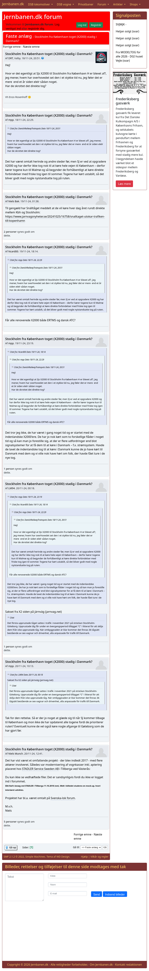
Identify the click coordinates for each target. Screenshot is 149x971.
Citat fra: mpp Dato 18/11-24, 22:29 (26, 259)
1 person (9, 468)
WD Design (62, 856)
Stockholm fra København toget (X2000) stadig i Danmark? (48, 54)
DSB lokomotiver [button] (39, 4)
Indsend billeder (115, 894)
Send (96, 894)
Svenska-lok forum (63, 798)
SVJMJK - (121, 24)
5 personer (10, 821)
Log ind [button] (82, 25)
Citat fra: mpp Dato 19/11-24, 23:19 (26, 496)
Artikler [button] (118, 4)
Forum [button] (102, 4)
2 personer (10, 231)
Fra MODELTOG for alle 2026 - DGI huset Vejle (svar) (129, 56)
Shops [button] (134, 4)
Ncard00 (13, 251)
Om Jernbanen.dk (101, 964)
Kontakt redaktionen (128, 964)
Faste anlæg (19, 36)
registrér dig (36, 28)
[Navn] (67, 884)
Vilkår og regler (99, 856)
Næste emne (31, 47)
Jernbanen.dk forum (33, 17)
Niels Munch (15, 753)
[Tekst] (24, 887)
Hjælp (84, 856)
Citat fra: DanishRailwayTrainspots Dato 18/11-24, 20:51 (35, 128)
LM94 (11, 488)
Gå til (76, 847)
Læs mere (124, 184)
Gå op (12, 847)
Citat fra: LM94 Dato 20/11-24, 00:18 (26, 674)
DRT (10, 58)
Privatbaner (85, 4)
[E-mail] (67, 893)
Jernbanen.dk (13, 4)
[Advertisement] (74, 933)
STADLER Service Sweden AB (40, 769)
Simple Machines (35, 856)
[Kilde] (67, 876)
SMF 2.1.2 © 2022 (14, 856)
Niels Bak (13, 201)
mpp (11, 119)
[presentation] (117, 880)
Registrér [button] (96, 25)
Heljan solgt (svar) (127, 31)
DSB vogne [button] (64, 4)
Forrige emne (12, 47)
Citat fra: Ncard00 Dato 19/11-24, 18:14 (28, 351)
